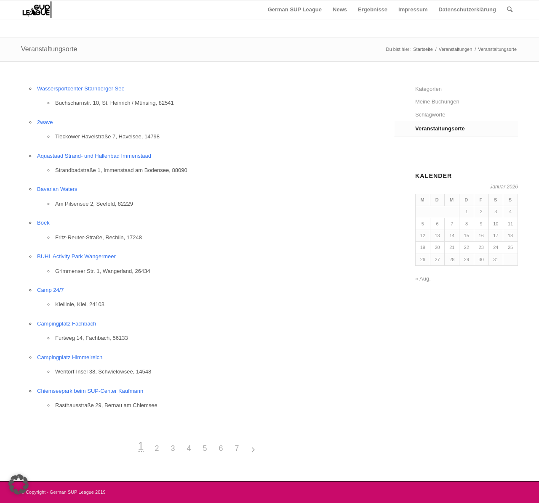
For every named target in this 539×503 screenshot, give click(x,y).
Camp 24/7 (50, 290)
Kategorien (428, 89)
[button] (18, 484)
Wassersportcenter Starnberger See (81, 88)
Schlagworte (430, 114)
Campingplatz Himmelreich (69, 357)
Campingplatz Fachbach (66, 323)
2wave (45, 122)
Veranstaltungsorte (49, 49)
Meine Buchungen (437, 101)
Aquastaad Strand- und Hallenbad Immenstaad (94, 156)
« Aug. (423, 278)
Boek (43, 223)
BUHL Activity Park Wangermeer (76, 256)
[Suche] (510, 9)
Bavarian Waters (57, 189)
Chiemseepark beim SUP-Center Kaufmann (90, 391)
